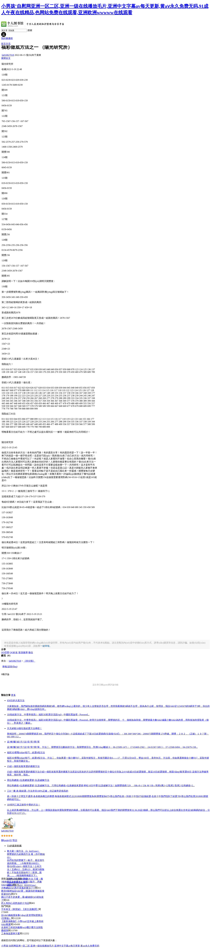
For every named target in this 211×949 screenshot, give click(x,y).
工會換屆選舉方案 (10, 933)
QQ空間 (5, 652)
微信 (30, 652)
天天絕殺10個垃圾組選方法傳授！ (24, 728)
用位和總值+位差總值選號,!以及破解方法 (28, 780)
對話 (15, 840)
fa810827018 (8, 55)
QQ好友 (14, 652)
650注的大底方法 (15, 700)
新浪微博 (23, 652)
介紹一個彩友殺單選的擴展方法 (23, 766)
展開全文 (5, 58)
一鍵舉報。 (46, 646)
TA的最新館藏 (14, 845)
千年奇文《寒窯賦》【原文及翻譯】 (19, 909)
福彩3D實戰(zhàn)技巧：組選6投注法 (26, 752)
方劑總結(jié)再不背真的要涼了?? (18, 888)
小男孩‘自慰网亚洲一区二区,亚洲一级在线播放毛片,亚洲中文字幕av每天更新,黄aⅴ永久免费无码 (50, 945)
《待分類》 (29, 661)
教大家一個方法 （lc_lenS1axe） (23, 851)
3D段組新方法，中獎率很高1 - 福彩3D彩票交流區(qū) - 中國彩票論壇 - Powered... (48, 714)
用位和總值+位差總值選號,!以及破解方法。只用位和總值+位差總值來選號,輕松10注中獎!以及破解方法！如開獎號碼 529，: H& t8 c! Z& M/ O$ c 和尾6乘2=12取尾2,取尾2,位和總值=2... (101, 785)
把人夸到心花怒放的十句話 (15, 903)
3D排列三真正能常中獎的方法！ (23, 804)
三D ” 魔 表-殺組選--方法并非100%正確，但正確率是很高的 (37, 791)
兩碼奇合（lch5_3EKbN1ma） (22, 885)
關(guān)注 (6, 840)
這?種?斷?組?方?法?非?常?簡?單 (23, 742)
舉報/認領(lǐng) (9, 666)
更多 (13, 695)
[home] (33, 28)
